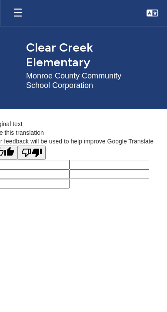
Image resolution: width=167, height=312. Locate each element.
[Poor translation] (32, 153)
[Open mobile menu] (17, 13)
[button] (152, 13)
